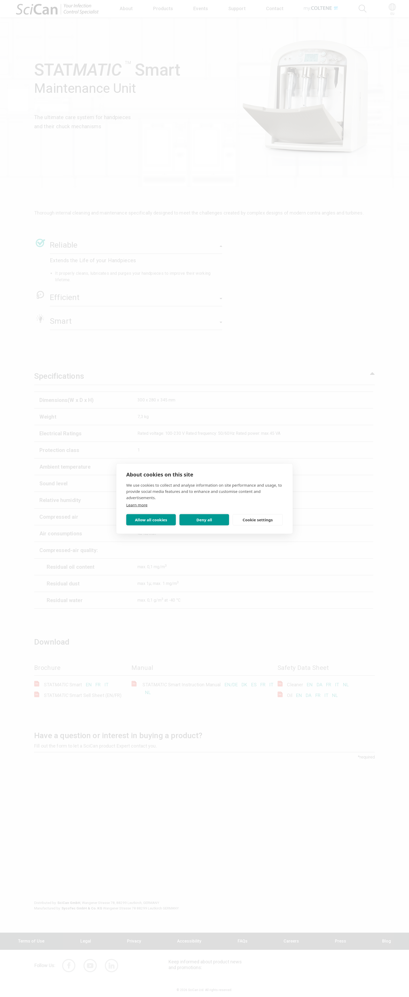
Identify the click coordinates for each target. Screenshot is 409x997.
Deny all (204, 519)
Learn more (137, 504)
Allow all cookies (151, 519)
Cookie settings (258, 519)
